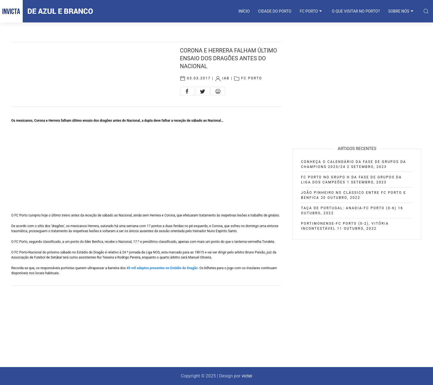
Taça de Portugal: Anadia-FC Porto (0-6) (349, 208)
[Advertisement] (146, 168)
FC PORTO (312, 11)
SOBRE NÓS (401, 11)
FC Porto (251, 78)
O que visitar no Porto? (356, 11)
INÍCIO (244, 11)
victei (247, 376)
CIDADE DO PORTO (274, 11)
